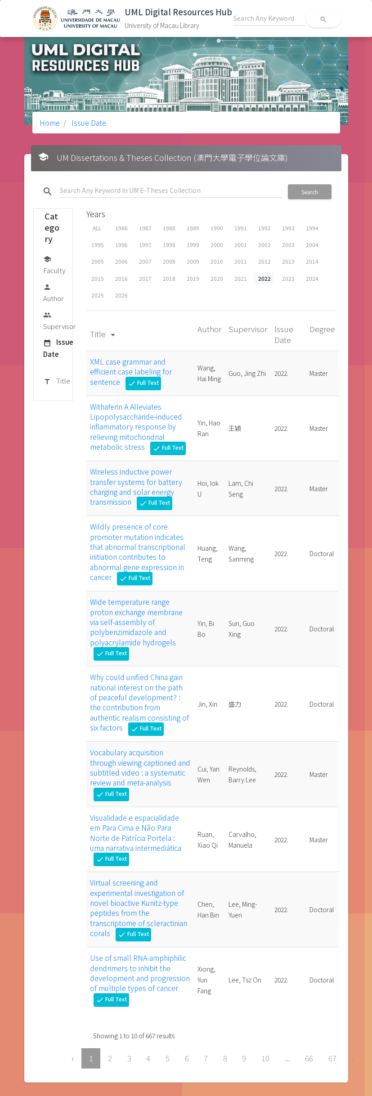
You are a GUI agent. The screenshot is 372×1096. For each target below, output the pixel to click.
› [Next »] (352, 1058)
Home (50, 122)
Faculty (54, 264)
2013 (288, 261)
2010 (217, 261)
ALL (97, 228)
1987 (145, 228)
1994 (312, 228)
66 (309, 1058)
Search (309, 192)
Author (53, 292)
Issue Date (88, 122)
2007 (145, 261)
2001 (240, 244)
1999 (193, 244)
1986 (121, 228)
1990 (217, 228)
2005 (97, 261)
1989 (193, 228)
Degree (322, 328)
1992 (264, 228)
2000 (217, 244)
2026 (121, 295)
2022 (264, 278)
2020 (217, 278)
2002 (264, 244)
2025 (97, 295)
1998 (169, 244)
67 (332, 1058)
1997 (145, 244)
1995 (97, 244)
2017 (145, 278)
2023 (288, 278)
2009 (193, 261)
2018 (169, 278)
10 (265, 1058)
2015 (97, 278)
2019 (193, 278)
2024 (312, 278)
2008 (169, 261)
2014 (312, 261)
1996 (121, 244)
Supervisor (59, 320)
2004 (312, 244)
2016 (121, 278)
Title (56, 381)
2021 (240, 278)
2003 (288, 244)
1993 (288, 228)
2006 (121, 261)
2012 (264, 261)
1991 (240, 228)
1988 (169, 228)
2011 (240, 261)
